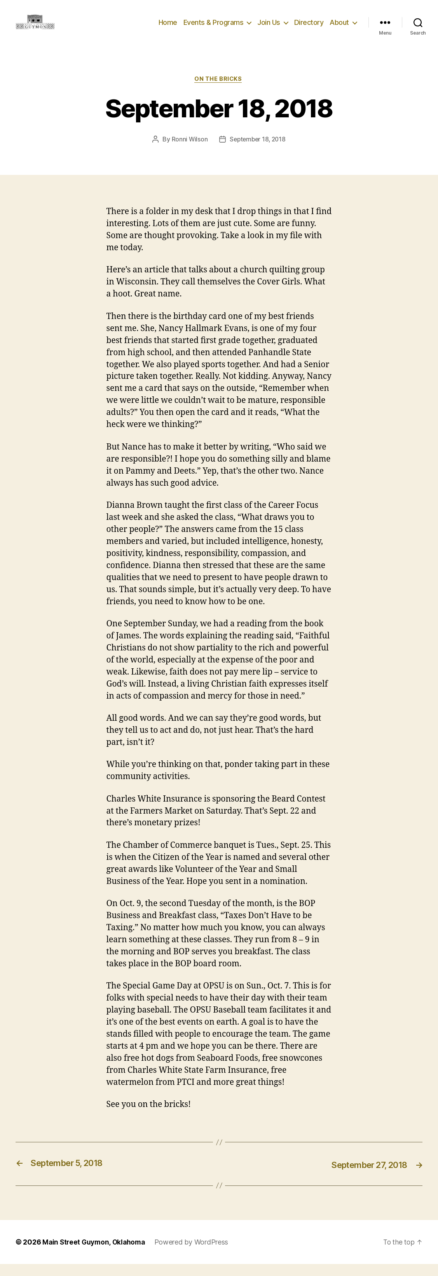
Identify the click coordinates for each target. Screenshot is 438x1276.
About (339, 28)
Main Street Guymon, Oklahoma (95, 1254)
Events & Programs (213, 28)
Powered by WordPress (195, 1254)
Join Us (268, 28)
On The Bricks (219, 91)
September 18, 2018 (258, 152)
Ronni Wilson (188, 152)
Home (168, 28)
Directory (309, 28)
